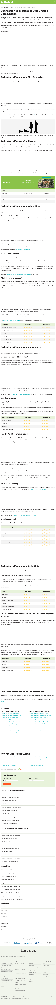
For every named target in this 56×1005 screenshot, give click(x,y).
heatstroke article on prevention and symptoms (18, 274)
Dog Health (31, 963)
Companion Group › (5, 906)
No (21, 769)
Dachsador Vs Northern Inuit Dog (38, 757)
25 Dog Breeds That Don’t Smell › (8, 879)
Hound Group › (4, 913)
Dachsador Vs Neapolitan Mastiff (10, 761)
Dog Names (31, 979)
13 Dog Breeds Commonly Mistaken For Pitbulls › (12, 883)
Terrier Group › (4, 926)
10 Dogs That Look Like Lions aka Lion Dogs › (11, 896)
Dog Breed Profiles (32, 972)
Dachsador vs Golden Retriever (10, 717)
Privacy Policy (45, 974)
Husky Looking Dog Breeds (6, 965)
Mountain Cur (46, 177)
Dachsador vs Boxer (7, 726)
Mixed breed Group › (5, 920)
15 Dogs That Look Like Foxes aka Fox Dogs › (11, 892)
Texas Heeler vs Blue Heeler (6, 980)
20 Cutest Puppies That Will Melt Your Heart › (11, 889)
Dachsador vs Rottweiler (8, 719)
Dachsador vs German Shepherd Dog (11, 715)
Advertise (45, 970)
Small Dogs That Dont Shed (6, 976)
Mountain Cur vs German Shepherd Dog (40, 715)
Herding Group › (4, 910)
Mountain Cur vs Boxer (36, 726)
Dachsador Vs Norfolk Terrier (9, 765)
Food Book (31, 981)
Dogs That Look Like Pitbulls (6, 971)
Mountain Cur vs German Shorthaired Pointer (41, 721)
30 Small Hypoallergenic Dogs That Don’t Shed (24, 515)
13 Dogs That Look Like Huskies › (8, 876)
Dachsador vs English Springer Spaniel (11, 730)
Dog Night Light (18, 988)
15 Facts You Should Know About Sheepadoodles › (12, 899)
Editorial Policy (46, 965)
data (34, 115)
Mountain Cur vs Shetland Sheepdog (39, 732)
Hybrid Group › (4, 916)
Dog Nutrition (31, 965)
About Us (45, 963)
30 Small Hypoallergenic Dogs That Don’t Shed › (11, 873)
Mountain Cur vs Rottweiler (37, 719)
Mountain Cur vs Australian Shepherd (39, 724)
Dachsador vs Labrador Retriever (10, 713)
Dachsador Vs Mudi (7, 759)
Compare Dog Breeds (33, 976)
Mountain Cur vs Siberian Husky (38, 728)
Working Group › (4, 929)
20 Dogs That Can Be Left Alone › (8, 869)
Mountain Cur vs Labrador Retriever (39, 713)
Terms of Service (46, 976)
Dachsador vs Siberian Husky (9, 728)
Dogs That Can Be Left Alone (6, 963)
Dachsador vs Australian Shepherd (10, 724)
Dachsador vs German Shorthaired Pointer (13, 721)
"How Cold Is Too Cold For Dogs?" (11, 320)
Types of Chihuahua (4, 978)
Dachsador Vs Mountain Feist (9, 757)
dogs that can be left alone (23, 249)
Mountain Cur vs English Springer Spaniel (40, 730)
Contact (44, 972)
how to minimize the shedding (38, 489)
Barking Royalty (7, 2)
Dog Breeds (31, 974)
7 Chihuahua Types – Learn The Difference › (10, 886)
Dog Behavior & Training (34, 967)
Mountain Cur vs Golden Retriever (39, 717)
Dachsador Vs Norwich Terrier (37, 765)
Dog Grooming (32, 970)
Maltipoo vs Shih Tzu (5, 982)
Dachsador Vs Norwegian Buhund (38, 759)
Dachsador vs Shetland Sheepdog (10, 732)
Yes (18, 769)
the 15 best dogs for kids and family (21, 394)
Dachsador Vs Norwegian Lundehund (39, 763)
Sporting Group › (4, 923)
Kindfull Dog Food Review (20, 990)
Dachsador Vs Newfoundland (9, 763)
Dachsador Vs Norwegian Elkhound (39, 761)
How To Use (45, 967)
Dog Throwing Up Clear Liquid (21, 967)
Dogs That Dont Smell (5, 973)
